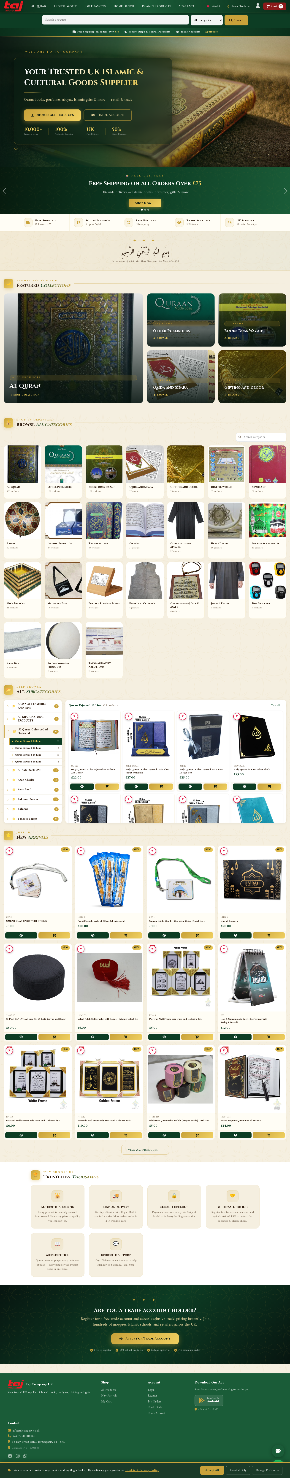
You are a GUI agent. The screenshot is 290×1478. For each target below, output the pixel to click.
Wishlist (213, 6)
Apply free (211, 32)
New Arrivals (109, 1396)
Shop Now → (145, 203)
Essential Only (238, 1470)
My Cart (106, 1401)
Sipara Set (186, 6)
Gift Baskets (95, 6)
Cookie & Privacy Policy (142, 1470)
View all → (277, 706)
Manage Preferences (267, 1470)
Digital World (66, 6)
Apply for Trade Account (145, 1339)
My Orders (154, 1401)
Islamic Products (156, 6)
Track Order (155, 1407)
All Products (108, 1390)
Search (236, 20)
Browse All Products (52, 115)
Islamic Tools (239, 6)
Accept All (212, 1470)
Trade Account (108, 115)
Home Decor (124, 6)
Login (151, 1390)
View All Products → (145, 1150)
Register (152, 1396)
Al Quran (38, 6)
